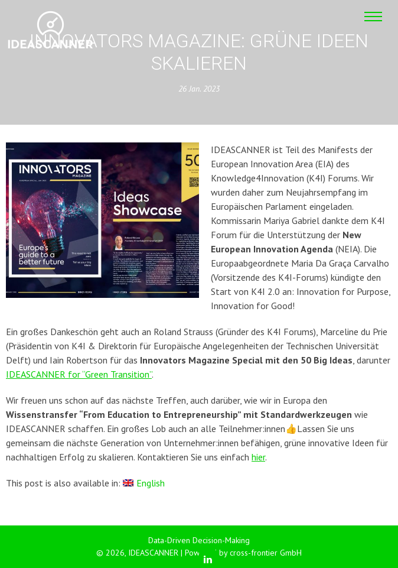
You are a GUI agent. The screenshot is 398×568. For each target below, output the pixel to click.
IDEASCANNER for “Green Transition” (79, 374)
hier (258, 457)
